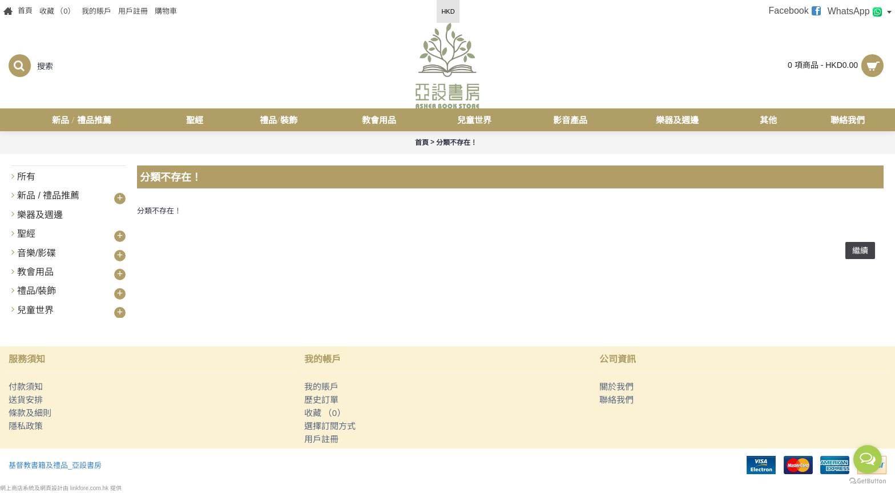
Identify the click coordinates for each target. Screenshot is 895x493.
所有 (26, 176)
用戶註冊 (321, 439)
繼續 (860, 250)
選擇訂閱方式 (330, 426)
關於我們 (616, 386)
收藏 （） (325, 413)
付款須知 (26, 386)
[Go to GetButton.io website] (867, 481)
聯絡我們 (616, 400)
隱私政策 (26, 426)
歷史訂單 (321, 400)
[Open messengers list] (867, 459)
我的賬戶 (321, 386)
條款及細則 (30, 413)
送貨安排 (26, 400)
